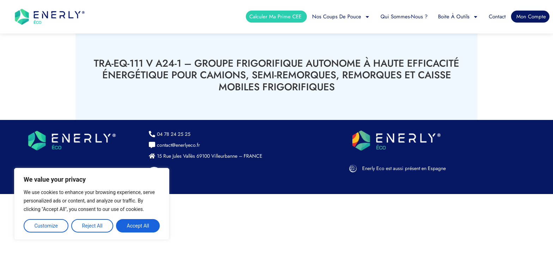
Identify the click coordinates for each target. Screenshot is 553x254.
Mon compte (531, 16)
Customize (45, 226)
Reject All (92, 226)
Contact (497, 16)
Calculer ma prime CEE (275, 16)
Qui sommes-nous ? (404, 16)
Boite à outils (458, 17)
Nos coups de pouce (341, 17)
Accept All (138, 226)
